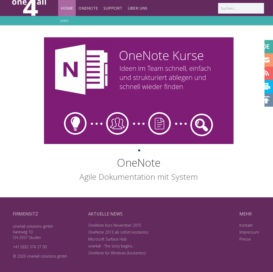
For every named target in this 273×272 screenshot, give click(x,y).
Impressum (249, 232)
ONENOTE (88, 8)
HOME (67, 8)
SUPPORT (112, 8)
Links (64, 20)
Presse (245, 239)
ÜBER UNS (137, 8)
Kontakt (246, 225)
